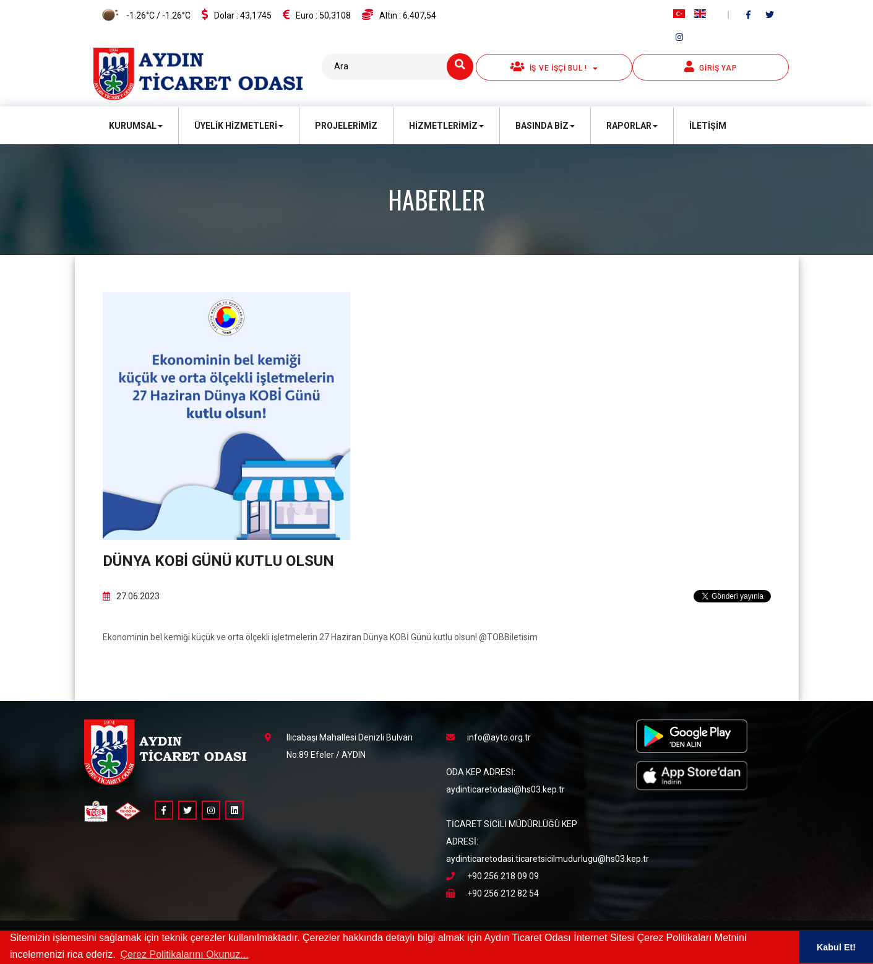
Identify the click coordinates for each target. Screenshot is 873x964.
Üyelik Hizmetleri (238, 126)
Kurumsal (136, 126)
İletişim (707, 126)
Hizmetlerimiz (446, 126)
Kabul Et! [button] (836, 947)
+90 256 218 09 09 (492, 876)
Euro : (317, 14)
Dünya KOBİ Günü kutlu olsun (218, 561)
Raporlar (632, 126)
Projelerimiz (346, 126)
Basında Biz (545, 126)
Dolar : (237, 14)
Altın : (399, 14)
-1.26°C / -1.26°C (142, 16)
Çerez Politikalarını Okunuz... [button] (184, 954)
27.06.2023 (131, 596)
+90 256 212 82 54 (492, 893)
